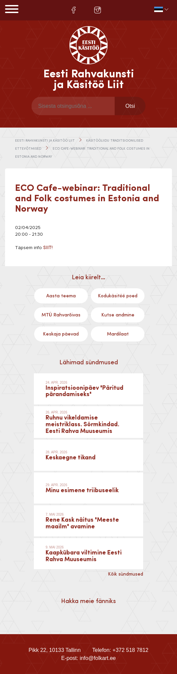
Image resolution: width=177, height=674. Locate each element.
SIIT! (48, 247)
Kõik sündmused (125, 574)
